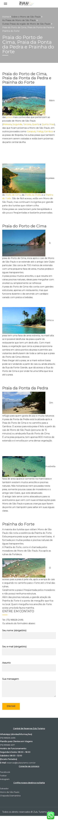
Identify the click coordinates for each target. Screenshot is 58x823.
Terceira (27, 124)
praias (9, 117)
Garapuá (31, 131)
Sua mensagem (29, 687)
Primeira (7, 124)
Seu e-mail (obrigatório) (29, 650)
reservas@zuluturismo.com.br (21, 762)
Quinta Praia (48, 124)
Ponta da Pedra (33, 195)
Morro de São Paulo (9, 792)
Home (5, 16)
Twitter (3, 775)
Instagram (5, 779)
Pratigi (39, 131)
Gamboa (48, 131)
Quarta (35, 124)
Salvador (4, 788)
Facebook (5, 772)
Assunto (29, 666)
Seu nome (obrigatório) (29, 634)
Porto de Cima (13, 195)
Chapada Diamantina (10, 795)
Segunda (17, 124)
